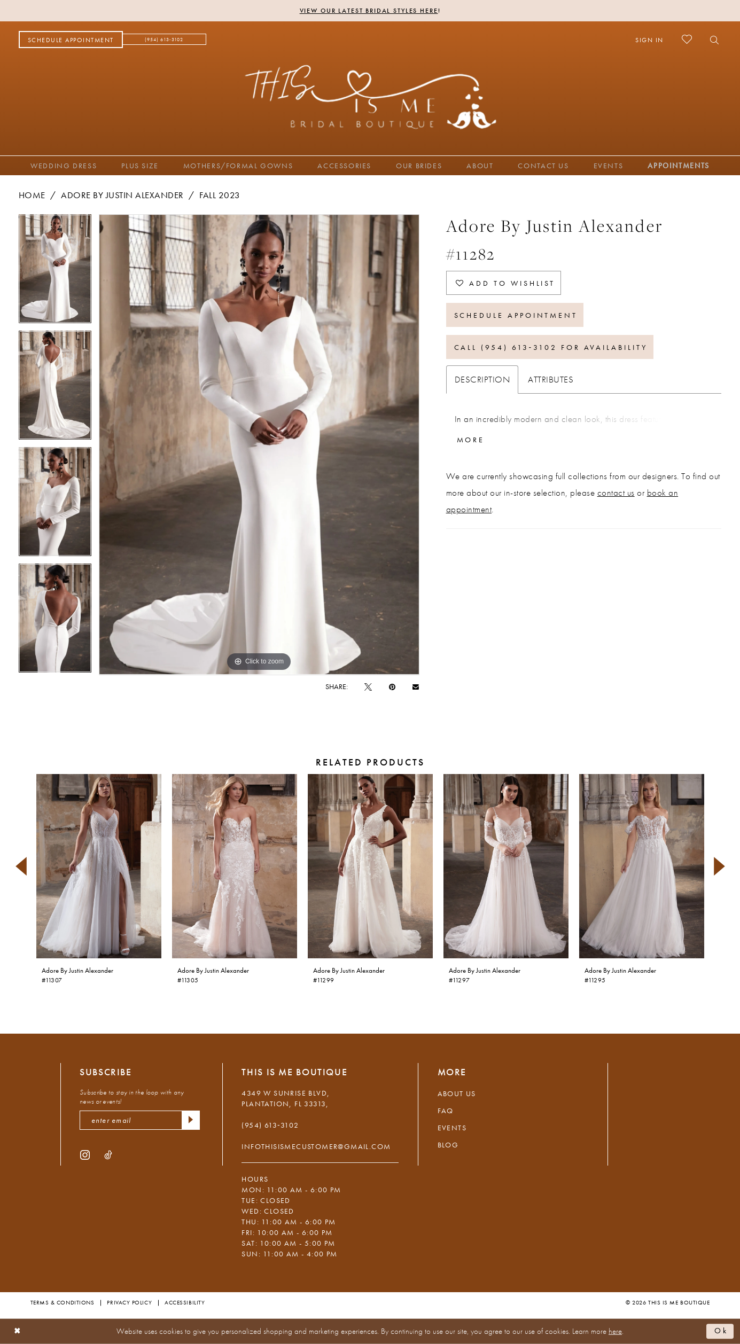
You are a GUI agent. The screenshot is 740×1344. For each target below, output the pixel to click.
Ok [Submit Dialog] (721, 1331)
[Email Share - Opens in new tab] (415, 686)
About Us (457, 1093)
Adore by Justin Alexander (122, 195)
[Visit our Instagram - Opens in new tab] (85, 1154)
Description (482, 379)
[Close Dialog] (17, 1331)
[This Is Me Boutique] (370, 96)
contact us (616, 492)
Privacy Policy (129, 1302)
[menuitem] (71, 39)
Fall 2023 (219, 195)
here (615, 1331)
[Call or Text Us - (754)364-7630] (164, 39)
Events (452, 1127)
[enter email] (140, 1120)
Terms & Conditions (62, 1302)
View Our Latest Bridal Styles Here (369, 10)
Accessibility (185, 1302)
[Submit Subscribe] (191, 1120)
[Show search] (711, 39)
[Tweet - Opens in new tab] (368, 686)
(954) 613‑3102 (270, 1125)
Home (32, 195)
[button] (649, 39)
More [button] (471, 439)
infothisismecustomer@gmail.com (316, 1146)
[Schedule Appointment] (71, 39)
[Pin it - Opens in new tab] (392, 686)
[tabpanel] (55, 272)
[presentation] (98, 866)
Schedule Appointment (516, 315)
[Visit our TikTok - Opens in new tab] (108, 1154)
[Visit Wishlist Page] (687, 39)
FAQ (446, 1110)
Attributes (550, 379)
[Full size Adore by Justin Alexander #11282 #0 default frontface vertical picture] (259, 445)
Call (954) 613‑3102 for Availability (551, 347)
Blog (448, 1145)
